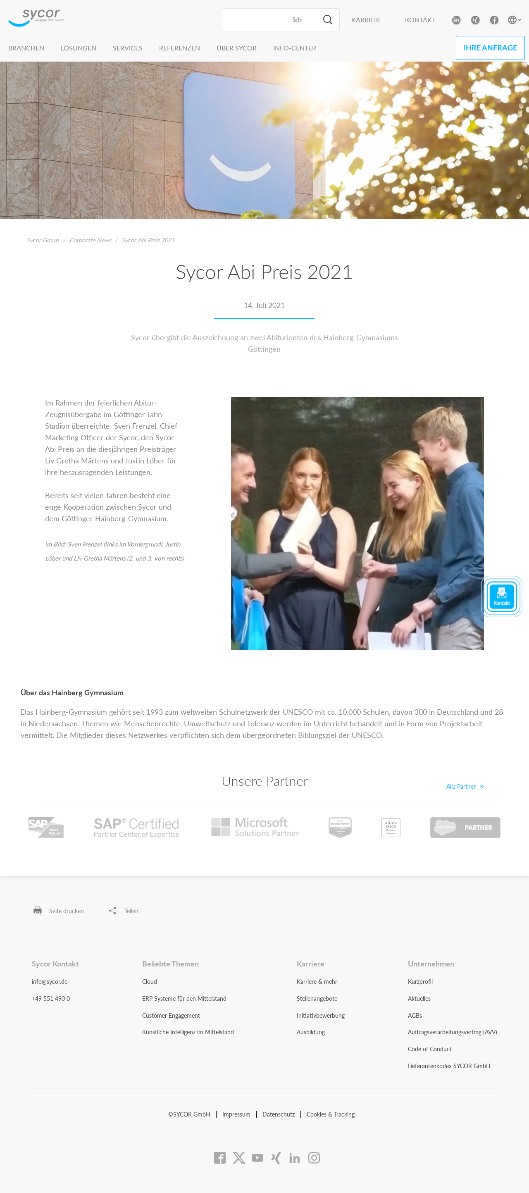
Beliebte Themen (170, 963)
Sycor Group (42, 239)
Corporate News (90, 239)
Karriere (366, 20)
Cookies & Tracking (331, 1114)
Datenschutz (278, 1114)
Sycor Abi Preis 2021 (148, 239)
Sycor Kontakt (55, 963)
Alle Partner (465, 786)
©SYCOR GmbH (189, 1114)
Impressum (236, 1114)
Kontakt (420, 20)
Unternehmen (431, 963)
